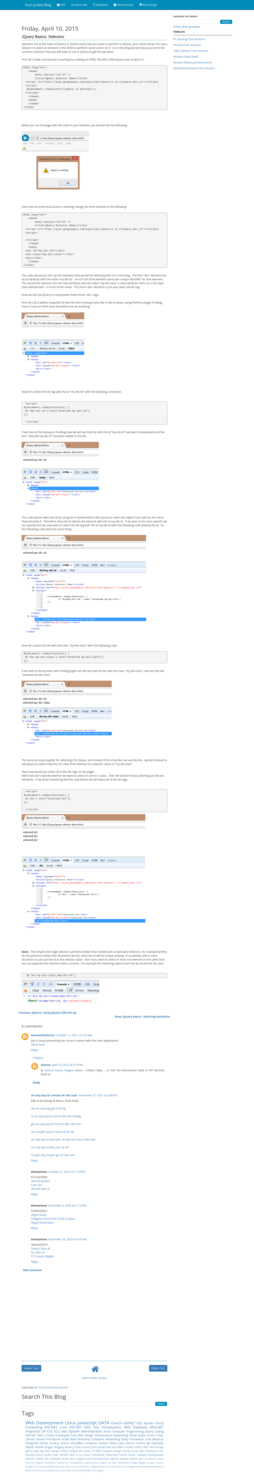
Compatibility (75, 1462)
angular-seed (84, 1458)
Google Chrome (155, 1462)
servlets (124, 1458)
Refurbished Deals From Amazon (194, 68)
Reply (34, 1050)
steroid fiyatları (40, 1181)
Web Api (111, 1447)
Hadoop (43, 1466)
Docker (103, 1443)
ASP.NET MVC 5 (35, 1435)
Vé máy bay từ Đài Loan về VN (50, 1147)
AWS (127, 1427)
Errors (151, 1435)
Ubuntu (30, 1439)
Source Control (136, 1443)
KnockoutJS (58, 1466)
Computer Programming (128, 1431)
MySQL (29, 1447)
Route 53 (29, 1470)
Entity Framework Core (62, 1435)
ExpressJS (157, 1443)
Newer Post (31, 1368)
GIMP (98, 1451)
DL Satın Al (38, 1252)
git (148, 1443)
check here (38, 1044)
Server (132, 1455)
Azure (107, 1431)
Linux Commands (94, 1455)
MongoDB (31, 1443)
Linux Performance (80, 1466)
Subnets (30, 1458)
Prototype (130, 1466)
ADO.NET (156, 1427)
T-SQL (159, 1435)
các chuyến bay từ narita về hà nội (52, 1132)
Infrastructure (103, 1435)
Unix (58, 1470)
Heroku (127, 1451)
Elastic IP (89, 1451)
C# (43, 1431)
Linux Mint (138, 1451)
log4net (114, 1458)
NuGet (39, 1447)
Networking (120, 1435)
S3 (36, 1470)
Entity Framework (132, 1439)
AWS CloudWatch (147, 1458)
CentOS (116, 1423)
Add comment (32, 1270)
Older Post (158, 1368)
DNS (114, 1462)
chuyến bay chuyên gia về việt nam (53, 1155)
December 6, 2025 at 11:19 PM (67, 1205)
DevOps (129, 1447)
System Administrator (85, 1431)
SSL (161, 1451)
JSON (94, 1447)
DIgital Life (105, 1462)
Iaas (64, 1431)
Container (91, 1443)
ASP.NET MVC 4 (68, 1455)
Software (51, 1470)
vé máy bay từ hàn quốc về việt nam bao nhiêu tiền (63, 1139)
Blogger (49, 1447)
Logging (94, 1466)
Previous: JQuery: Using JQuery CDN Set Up (47, 1012)
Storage (159, 1447)
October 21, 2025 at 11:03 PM (67, 1172)
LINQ (67, 1466)
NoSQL (44, 1443)
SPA (151, 1447)
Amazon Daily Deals (185, 56)
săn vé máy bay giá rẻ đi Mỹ (48, 1108)
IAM (50, 1466)
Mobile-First (105, 1466)
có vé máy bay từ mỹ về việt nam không (56, 1116)
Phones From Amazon (187, 45)
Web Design (85, 1435)
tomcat (134, 1458)
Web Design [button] (148, 5)
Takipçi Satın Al (40, 1248)
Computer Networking (105, 1439)
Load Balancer (154, 1439)
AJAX (36, 1451)
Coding (159, 1431)
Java (121, 1443)
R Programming (143, 1466)
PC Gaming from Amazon (189, 39)
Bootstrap (84, 1439)
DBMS (120, 1447)
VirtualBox (76, 1443)
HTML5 (138, 1447)
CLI (81, 1455)
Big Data (45, 1451)
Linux (70, 1423)
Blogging (59, 1447)
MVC (146, 1447)
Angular (40, 1462)
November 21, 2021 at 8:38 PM (98, 1095)
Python (123, 1455)
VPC (47, 1458)
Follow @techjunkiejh (186, 27)
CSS (50, 1431)
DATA (103, 1423)
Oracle (65, 1443)
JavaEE (101, 1447)
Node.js (54, 1443)
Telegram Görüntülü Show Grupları (53, 1218)
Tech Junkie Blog (37, 5)
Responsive (157, 1466)
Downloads (123, 1462)
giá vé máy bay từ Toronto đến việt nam (56, 1124)
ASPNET (129, 1423)
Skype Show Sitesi (42, 1222)
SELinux (42, 1470)
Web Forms (72, 1470)
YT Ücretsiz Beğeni (42, 1256)
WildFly (82, 1470)
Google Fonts (32, 1466)
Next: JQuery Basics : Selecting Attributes (142, 1016)
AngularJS (32, 1431)
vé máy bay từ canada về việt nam (54, 1095)
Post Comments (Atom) (53, 1387)
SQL (96, 1427)
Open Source (117, 1466)
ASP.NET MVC (80, 1427)
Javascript (87, 1423)
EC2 (57, 1431)
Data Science (83, 1447)
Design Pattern (60, 1451)
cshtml (94, 1470)
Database (140, 1427)
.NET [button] (61, 5)
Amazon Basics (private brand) (192, 62)
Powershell (111, 1455)
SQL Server (144, 1423)
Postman (151, 1451)
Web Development (44, 1423)
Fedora (113, 1443)
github (29, 1451)
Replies (39, 1058)
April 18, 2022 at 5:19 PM (67, 1065)
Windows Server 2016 (63, 1458)
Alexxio (46, 1065)
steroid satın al (40, 1189)
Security (30, 1455)
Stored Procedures (48, 1439)
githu (101, 1470)
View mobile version (94, 1378)
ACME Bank (69, 1439)
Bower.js (70, 1447)
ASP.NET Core (56, 1427)
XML (88, 1470)
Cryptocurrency (91, 1462)
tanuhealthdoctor (43, 1035)
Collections (62, 1462)
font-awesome (101, 1458)
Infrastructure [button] (124, 5)
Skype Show (38, 1215)
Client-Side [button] (79, 5)
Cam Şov (36, 1185)
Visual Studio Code (47, 1455)
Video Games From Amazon (190, 51)
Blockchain (50, 1462)
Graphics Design (111, 1451)
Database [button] (100, 5)
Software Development (150, 1455)
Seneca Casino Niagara (59, 1070)
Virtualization (112, 1427)
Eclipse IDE (76, 1451)
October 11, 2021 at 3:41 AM (74, 1035)
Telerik (40, 1458)
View (63, 1470)
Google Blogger (138, 1462)
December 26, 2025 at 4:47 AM (67, 1239)
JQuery (149, 1431)
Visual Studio (137, 1435)
